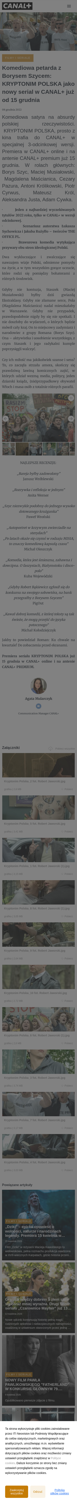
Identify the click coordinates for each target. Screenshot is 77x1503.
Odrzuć (37, 1491)
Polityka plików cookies (59, 1491)
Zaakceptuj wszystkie (17, 1491)
